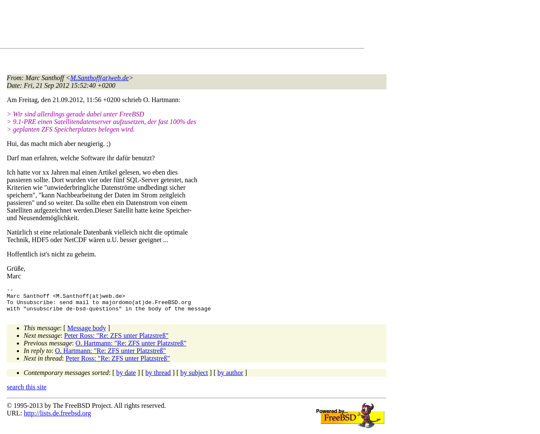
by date (126, 377)
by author (230, 377)
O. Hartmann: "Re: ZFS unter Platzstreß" (131, 348)
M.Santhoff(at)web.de (99, 77)
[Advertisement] (160, 26)
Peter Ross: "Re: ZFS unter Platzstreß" (116, 340)
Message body (87, 333)
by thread (158, 377)
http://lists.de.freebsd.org (57, 418)
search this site (26, 392)
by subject (194, 377)
